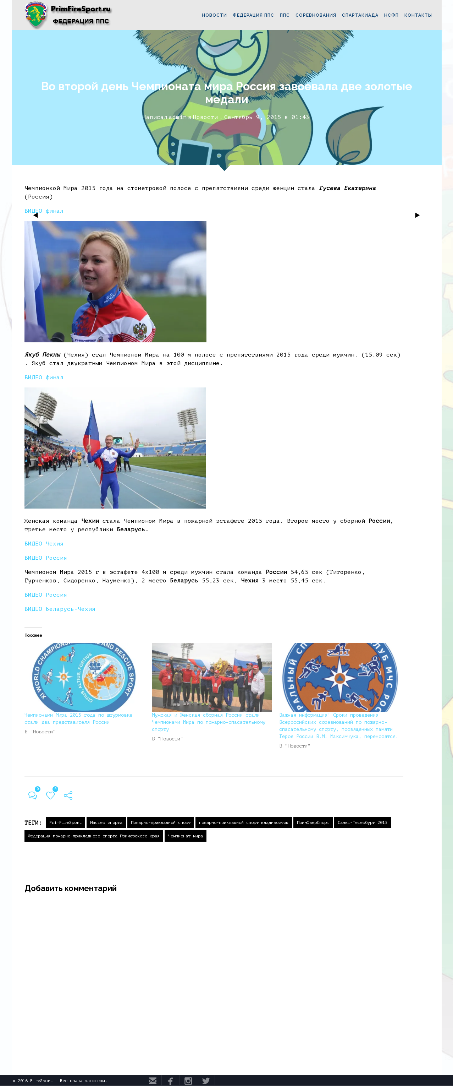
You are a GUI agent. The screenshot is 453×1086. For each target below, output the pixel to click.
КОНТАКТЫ (418, 15)
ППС (285, 15)
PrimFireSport (65, 822)
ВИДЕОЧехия (43, 544)
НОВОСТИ (214, 15)
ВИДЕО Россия (45, 558)
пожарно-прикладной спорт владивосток (243, 822)
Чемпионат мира (185, 835)
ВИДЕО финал (43, 377)
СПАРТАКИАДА (360, 15)
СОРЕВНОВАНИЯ (315, 15)
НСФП (391, 15)
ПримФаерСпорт (313, 822)
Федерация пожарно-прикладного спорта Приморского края (94, 835)
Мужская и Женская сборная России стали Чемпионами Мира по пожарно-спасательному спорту (208, 722)
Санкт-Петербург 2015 (362, 822)
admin (178, 117)
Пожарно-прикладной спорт (160, 822)
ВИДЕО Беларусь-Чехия (59, 609)
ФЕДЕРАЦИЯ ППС (253, 15)
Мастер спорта (106, 822)
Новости (205, 117)
